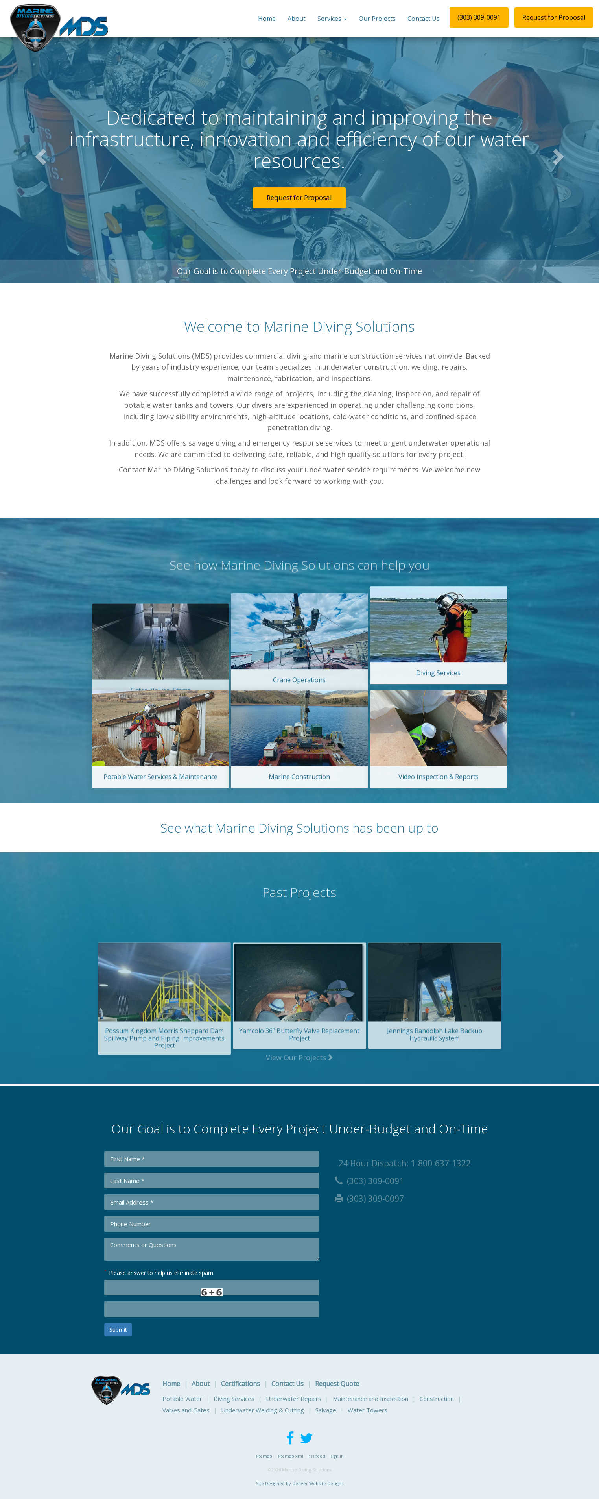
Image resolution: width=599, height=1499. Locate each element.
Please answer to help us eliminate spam (158, 1272)
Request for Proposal (553, 17)
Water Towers (367, 1410)
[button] (36, 157)
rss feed (316, 1456)
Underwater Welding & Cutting (262, 1410)
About (297, 18)
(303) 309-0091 (479, 17)
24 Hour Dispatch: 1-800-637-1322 (403, 1163)
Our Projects (377, 18)
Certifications (240, 1383)
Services (332, 18)
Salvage (325, 1410)
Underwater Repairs (293, 1399)
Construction (437, 1399)
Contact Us (423, 18)
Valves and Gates (186, 1410)
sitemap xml (290, 1456)
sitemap (263, 1456)
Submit (118, 1329)
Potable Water (182, 1399)
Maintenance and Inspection (370, 1399)
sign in (337, 1456)
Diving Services (234, 1399)
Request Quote (337, 1383)
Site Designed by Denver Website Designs (299, 1483)
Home (267, 18)
